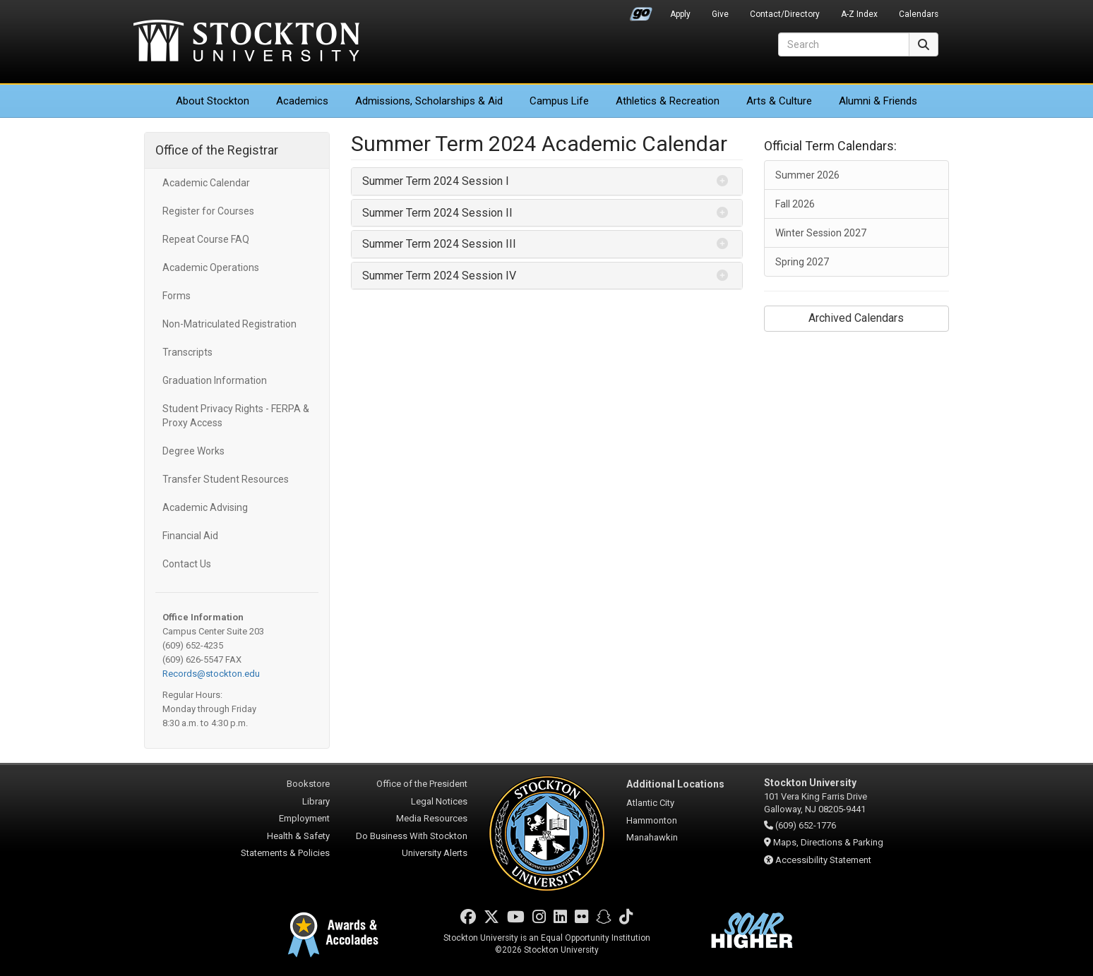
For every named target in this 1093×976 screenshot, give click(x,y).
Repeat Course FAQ (205, 239)
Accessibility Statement (823, 860)
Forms (176, 295)
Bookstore (308, 783)
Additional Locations (675, 784)
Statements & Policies (285, 853)
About (212, 101)
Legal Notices (439, 801)
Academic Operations (210, 267)
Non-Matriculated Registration (229, 324)
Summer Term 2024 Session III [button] (439, 244)
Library (316, 801)
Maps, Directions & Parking (828, 842)
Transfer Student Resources (225, 479)
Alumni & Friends (878, 101)
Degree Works (193, 451)
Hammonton (651, 820)
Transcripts (187, 352)
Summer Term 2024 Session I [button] (435, 181)
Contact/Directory (785, 14)
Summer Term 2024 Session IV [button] (439, 275)
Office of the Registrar (216, 150)
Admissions (429, 101)
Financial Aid (190, 535)
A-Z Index (859, 14)
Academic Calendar (206, 182)
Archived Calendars (856, 318)
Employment (304, 818)
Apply (680, 14)
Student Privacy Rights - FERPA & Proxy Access (235, 415)
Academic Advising (205, 507)
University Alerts (434, 853)
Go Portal (641, 10)
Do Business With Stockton (411, 836)
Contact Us (186, 564)
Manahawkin (652, 837)
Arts (779, 101)
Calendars (918, 14)
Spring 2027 (802, 261)
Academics (302, 101)
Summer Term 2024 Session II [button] (437, 212)
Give (720, 14)
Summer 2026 (807, 175)
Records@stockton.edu (211, 673)
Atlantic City (650, 802)
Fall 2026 (795, 204)
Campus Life (559, 101)
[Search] (843, 44)
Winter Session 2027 (820, 233)
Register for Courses (208, 211)
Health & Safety (298, 836)
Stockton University (246, 42)
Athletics (667, 101)
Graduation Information (214, 380)
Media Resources (431, 818)
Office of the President (421, 783)
